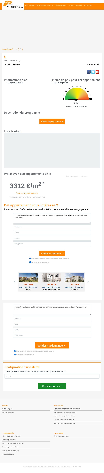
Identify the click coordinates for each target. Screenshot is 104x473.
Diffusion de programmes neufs (11, 437)
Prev (15, 283)
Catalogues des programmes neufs (64, 421)
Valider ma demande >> (52, 254)
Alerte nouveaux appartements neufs (65, 424)
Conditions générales (8, 414)
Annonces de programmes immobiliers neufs (67, 410)
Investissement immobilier (45, 5)
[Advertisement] (52, 31)
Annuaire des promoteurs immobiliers (65, 414)
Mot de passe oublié (8, 455)
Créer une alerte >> (52, 387)
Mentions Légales (7, 410)
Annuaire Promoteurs (75, 5)
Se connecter (88, 5)
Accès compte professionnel (10, 452)
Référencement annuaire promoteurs (13, 445)
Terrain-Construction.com (61, 437)
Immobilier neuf (30, 5)
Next (88, 283)
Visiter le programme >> (52, 121)
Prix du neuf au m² (61, 5)
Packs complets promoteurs (10, 448)
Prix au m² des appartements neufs (64, 417)
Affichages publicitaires (9, 441)
